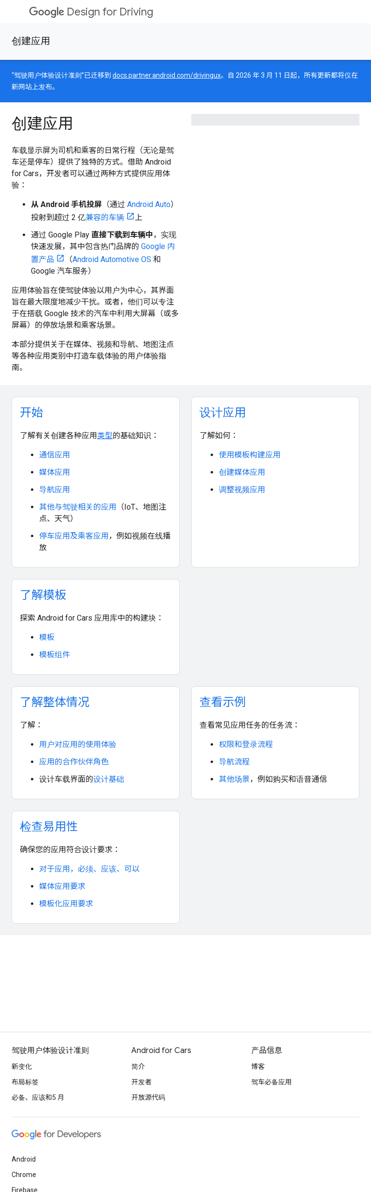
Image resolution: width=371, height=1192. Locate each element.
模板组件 (54, 654)
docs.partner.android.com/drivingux (167, 75)
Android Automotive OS (111, 259)
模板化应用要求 (66, 903)
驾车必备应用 (271, 1082)
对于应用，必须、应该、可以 (89, 868)
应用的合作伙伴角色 (74, 761)
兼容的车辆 (105, 217)
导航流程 (234, 761)
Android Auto (149, 204)
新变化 (22, 1066)
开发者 (141, 1082)
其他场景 (234, 779)
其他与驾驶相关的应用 (77, 507)
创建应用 (31, 41)
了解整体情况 (54, 702)
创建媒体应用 (242, 472)
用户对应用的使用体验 (77, 744)
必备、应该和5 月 (38, 1097)
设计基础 (108, 779)
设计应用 (223, 412)
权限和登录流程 (246, 744)
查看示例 (223, 702)
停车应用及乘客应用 (74, 536)
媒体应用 (54, 472)
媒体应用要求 (62, 886)
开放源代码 (148, 1097)
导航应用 (54, 489)
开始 (31, 412)
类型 (105, 435)
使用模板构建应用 (250, 454)
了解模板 (43, 595)
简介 (138, 1066)
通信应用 (54, 454)
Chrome (24, 1174)
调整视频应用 (242, 489)
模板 (47, 637)
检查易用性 (49, 826)
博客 (258, 1066)
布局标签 (25, 1082)
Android (24, 1159)
